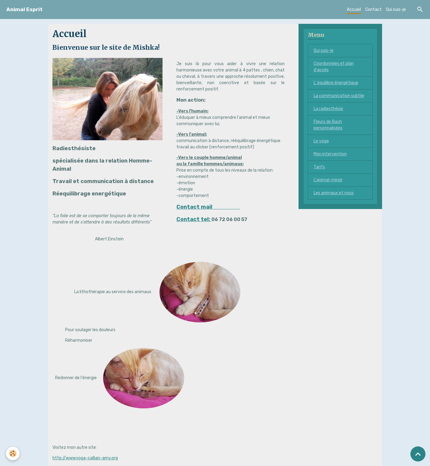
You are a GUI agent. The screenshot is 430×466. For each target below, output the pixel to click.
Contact (373, 9)
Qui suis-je (396, 9)
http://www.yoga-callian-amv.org (85, 458)
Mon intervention (330, 154)
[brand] (24, 9)
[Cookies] (13, 453)
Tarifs (319, 167)
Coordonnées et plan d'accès (334, 66)
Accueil (354, 9)
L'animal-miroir (328, 179)
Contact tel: (193, 219)
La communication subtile (339, 95)
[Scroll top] (417, 453)
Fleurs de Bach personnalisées (328, 125)
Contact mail (208, 207)
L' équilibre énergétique (336, 82)
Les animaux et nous (334, 192)
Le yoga (321, 141)
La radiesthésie (328, 108)
